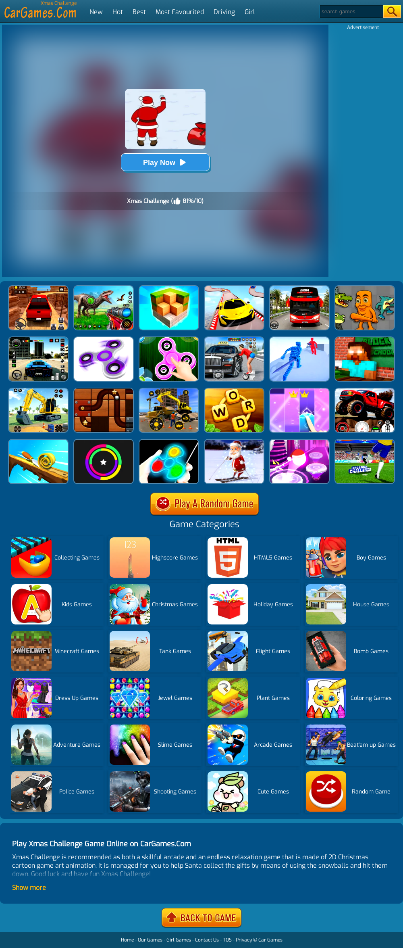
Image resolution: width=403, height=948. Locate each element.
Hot (117, 12)
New (96, 12)
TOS (227, 940)
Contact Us (207, 940)
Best (139, 12)
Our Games (150, 940)
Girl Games (178, 940)
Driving (224, 12)
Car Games (270, 940)
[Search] (351, 11)
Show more (29, 887)
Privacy (244, 940)
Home (127, 940)
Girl (250, 12)
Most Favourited (180, 12)
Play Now (165, 162)
